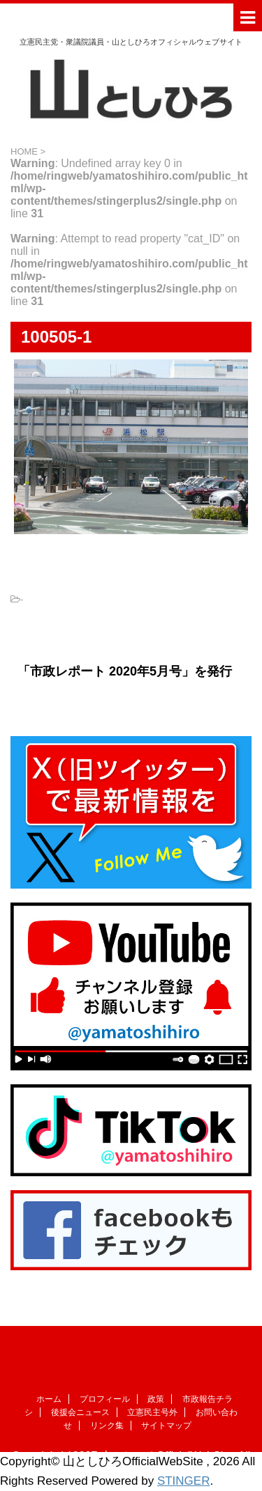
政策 (155, 1399)
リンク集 (107, 1425)
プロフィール (105, 1399)
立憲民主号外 (152, 1412)
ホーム (48, 1399)
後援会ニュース (80, 1412)
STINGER (183, 1481)
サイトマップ (166, 1425)
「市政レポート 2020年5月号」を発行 (124, 671)
